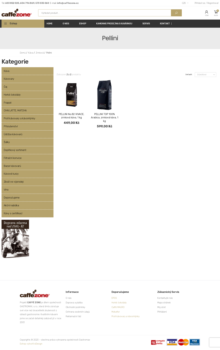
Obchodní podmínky (75, 307)
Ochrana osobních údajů (78, 312)
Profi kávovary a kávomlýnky (125, 316)
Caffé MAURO (118, 307)
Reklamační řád (73, 316)
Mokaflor (116, 312)
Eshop (13, 23)
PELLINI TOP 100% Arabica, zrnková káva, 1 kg (104, 118)
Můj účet (161, 307)
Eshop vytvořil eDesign (31, 344)
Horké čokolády (119, 302)
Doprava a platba (74, 302)
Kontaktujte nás (165, 298)
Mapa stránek (164, 302)
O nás (69, 298)
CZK (184, 3)
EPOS (114, 298)
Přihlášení (162, 312)
